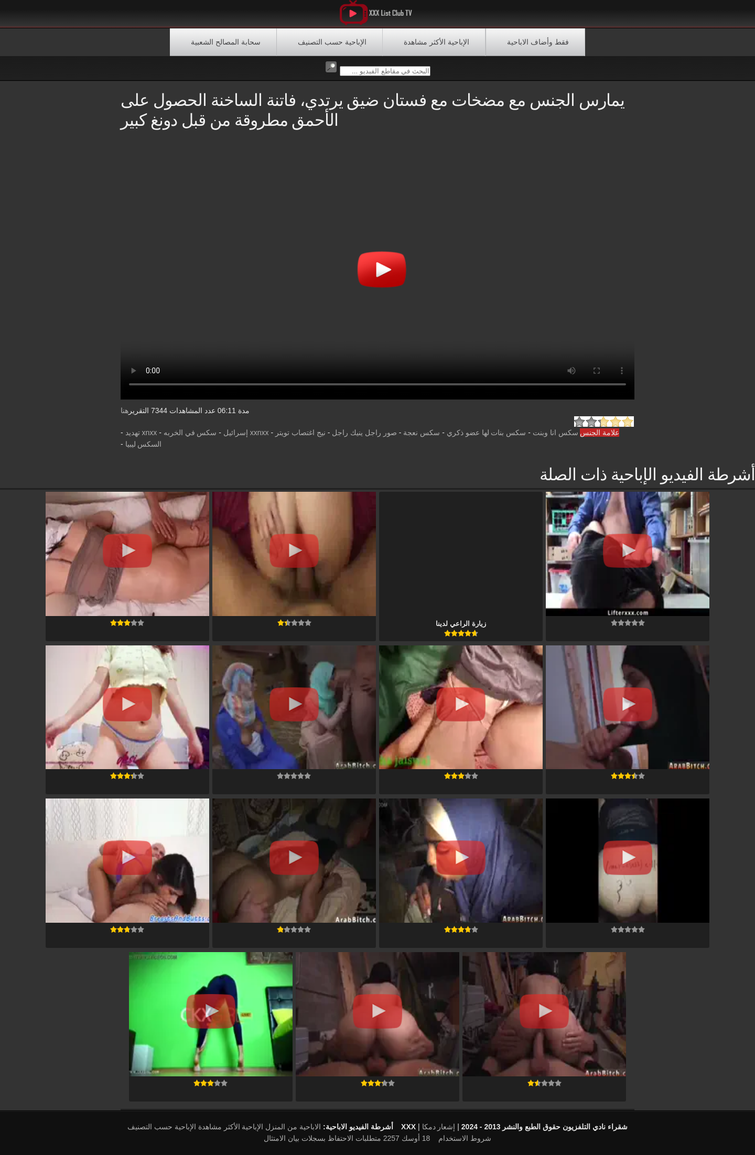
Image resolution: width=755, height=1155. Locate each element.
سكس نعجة (421, 432)
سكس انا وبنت (555, 432)
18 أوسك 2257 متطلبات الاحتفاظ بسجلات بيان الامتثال (347, 1138)
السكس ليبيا (143, 444)
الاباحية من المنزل (293, 1126)
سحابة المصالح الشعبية (226, 42)
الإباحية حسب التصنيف (332, 42)
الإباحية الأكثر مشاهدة (436, 42)
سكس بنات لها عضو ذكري (486, 432)
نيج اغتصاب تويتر (300, 432)
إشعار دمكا (439, 1126)
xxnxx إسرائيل (246, 432)
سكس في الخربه (190, 432)
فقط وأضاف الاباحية (538, 42)
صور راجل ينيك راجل (364, 432)
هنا (124, 410)
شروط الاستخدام (464, 1138)
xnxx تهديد (141, 432)
